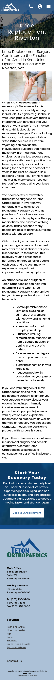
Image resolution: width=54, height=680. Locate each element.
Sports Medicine (16, 647)
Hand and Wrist (16, 630)
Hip (9, 633)
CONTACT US (14, 661)
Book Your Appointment (27, 512)
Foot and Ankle (16, 626)
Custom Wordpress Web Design (27, 675)
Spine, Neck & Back (18, 644)
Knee (10, 637)
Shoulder (12, 640)
